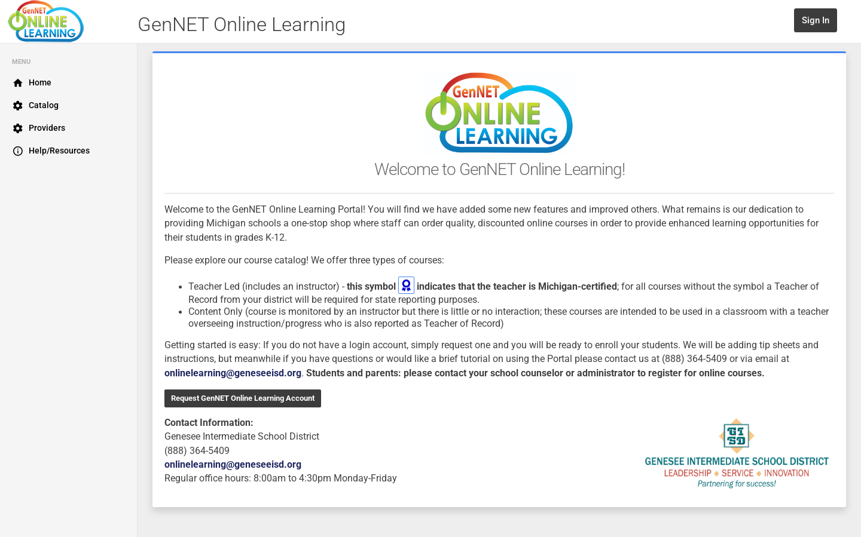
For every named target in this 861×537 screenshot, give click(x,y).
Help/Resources (51, 151)
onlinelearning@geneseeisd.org (232, 373)
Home (31, 83)
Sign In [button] (815, 20)
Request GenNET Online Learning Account (243, 398)
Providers (38, 128)
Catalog (35, 105)
